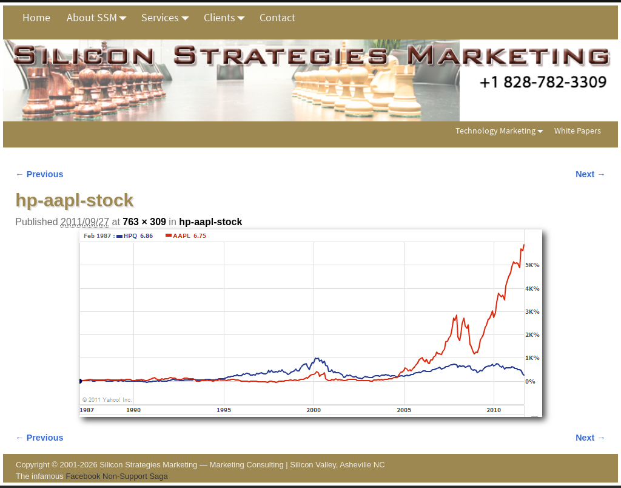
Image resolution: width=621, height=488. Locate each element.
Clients (228, 17)
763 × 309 (144, 222)
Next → (591, 174)
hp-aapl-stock (210, 222)
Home (36, 17)
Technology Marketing (501, 130)
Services (168, 17)
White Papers (577, 130)
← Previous (39, 174)
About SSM (100, 17)
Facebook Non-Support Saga (116, 476)
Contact (277, 17)
